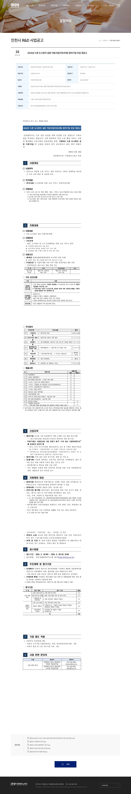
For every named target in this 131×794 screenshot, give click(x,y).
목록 (68, 764)
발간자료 (54, 5)
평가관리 (91, 5)
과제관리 (78, 5)
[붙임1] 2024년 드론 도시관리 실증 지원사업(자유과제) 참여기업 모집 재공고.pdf (52, 738)
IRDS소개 (29, 5)
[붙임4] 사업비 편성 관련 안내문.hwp (40, 748)
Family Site (105, 785)
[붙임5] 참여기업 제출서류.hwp (38, 752)
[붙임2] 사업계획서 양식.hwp (38, 741)
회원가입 (111, 5)
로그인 (105, 5)
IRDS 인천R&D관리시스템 (11, 3)
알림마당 (66, 5)
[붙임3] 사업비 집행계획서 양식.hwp (40, 745)
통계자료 (42, 5)
